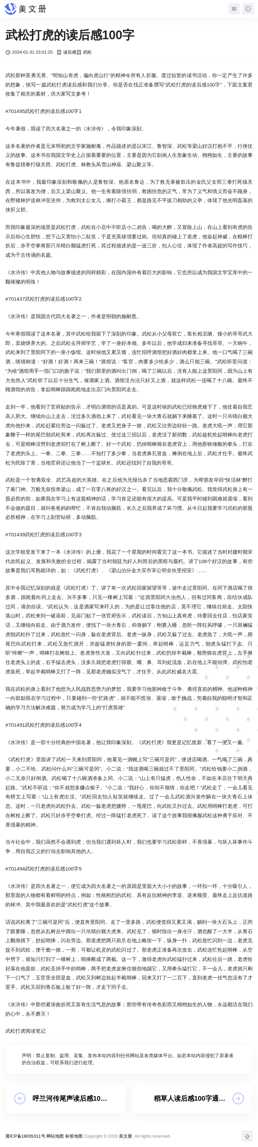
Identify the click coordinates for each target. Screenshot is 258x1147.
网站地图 (55, 1136)
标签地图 (74, 1136)
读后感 (66, 52)
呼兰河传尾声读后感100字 (68, 1099)
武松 (84, 52)
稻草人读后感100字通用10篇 (189, 1099)
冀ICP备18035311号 (25, 1136)
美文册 (125, 1136)
